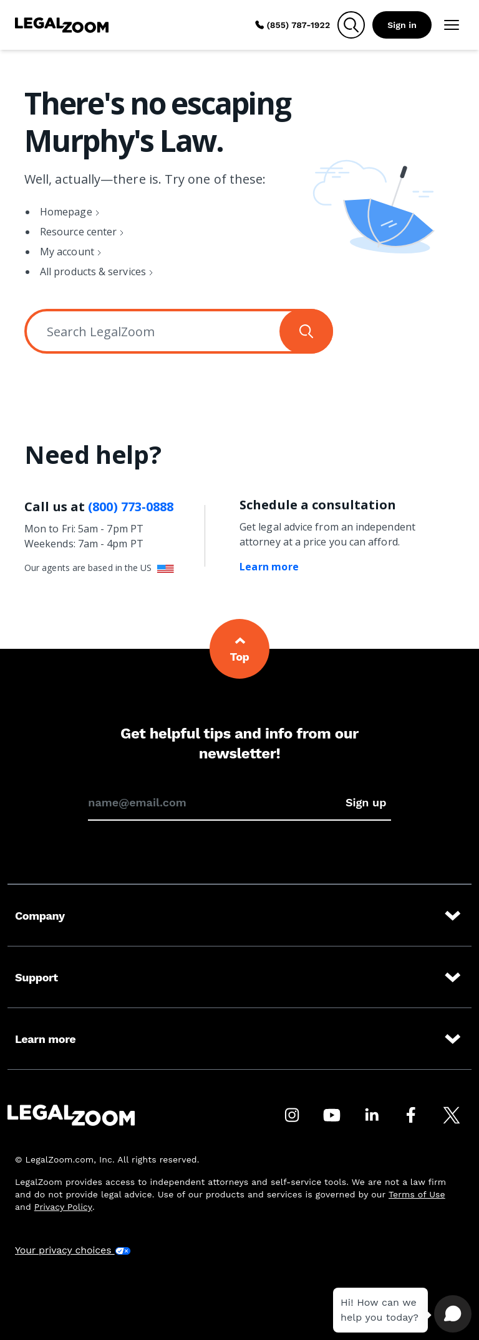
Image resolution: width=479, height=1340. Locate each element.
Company (239, 916)
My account (67, 251)
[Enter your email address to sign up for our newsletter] (214, 802)
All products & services (93, 271)
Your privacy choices (73, 1250)
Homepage (66, 212)
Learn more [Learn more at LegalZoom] (239, 1039)
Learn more (269, 566)
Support (239, 977)
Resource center (78, 231)
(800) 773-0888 (130, 506)
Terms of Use (417, 1194)
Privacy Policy (63, 1207)
